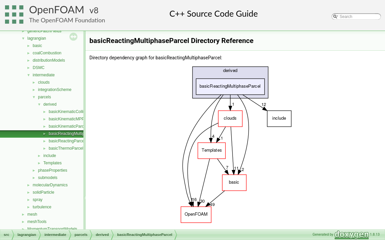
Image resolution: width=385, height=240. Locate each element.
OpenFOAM (56, 9)
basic (37, 45)
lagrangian (36, 38)
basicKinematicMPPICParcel (74, 119)
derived (49, 104)
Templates (52, 163)
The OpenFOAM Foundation (67, 20)
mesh (32, 214)
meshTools (36, 221)
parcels (44, 97)
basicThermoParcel (66, 148)
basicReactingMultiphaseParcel (76, 133)
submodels (47, 177)
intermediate (44, 75)
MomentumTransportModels (52, 229)
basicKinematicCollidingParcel (75, 111)
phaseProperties (52, 170)
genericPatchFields (44, 31)
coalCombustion (47, 53)
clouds (44, 82)
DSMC (38, 67)
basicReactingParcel (67, 141)
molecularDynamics (50, 185)
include (49, 155)
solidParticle (43, 192)
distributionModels (49, 60)
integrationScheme (54, 89)
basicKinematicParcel (68, 126)
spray (37, 199)
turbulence (42, 207)
